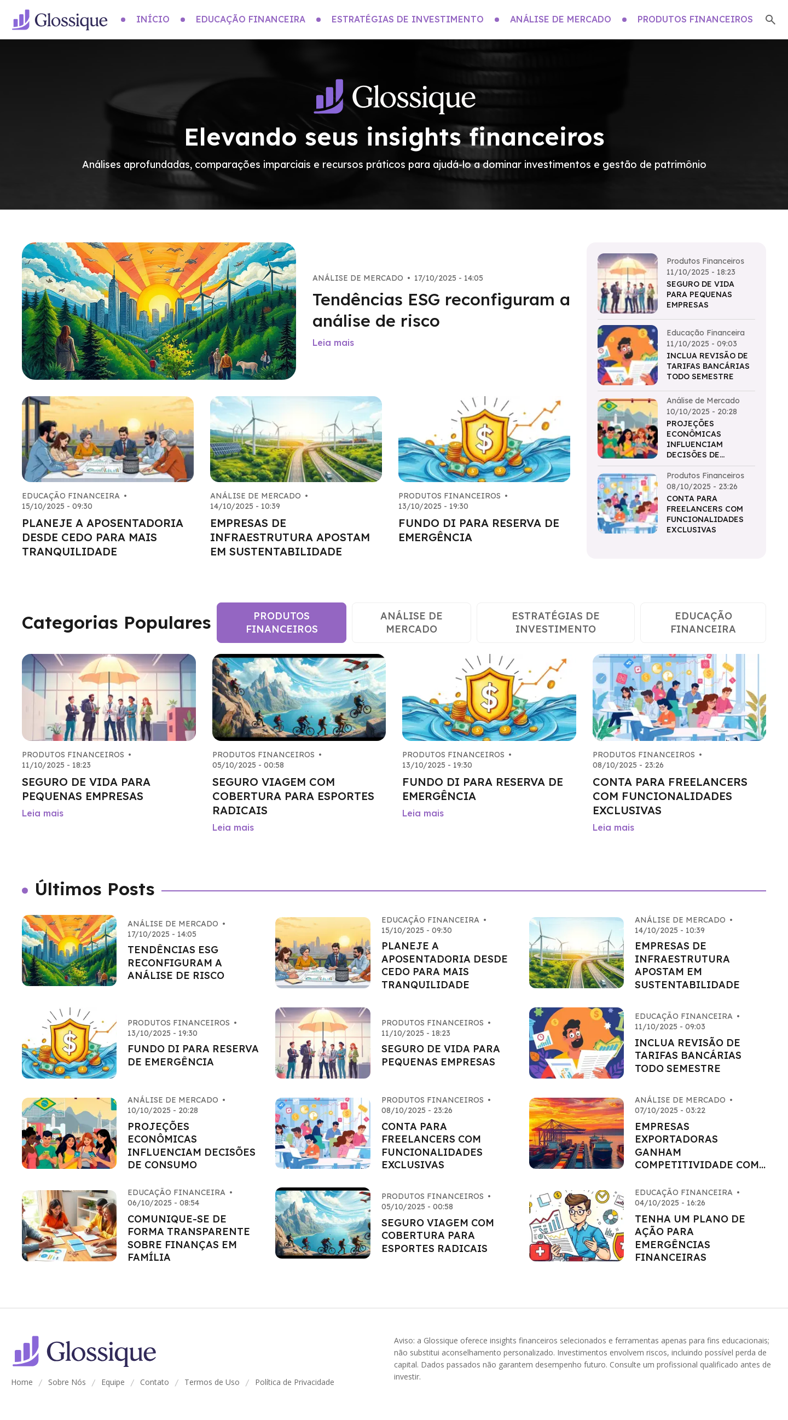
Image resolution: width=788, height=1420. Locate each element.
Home (22, 1382)
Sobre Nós (67, 1382)
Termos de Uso (212, 1382)
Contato (154, 1382)
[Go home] (59, 20)
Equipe (113, 1382)
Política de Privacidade (294, 1382)
